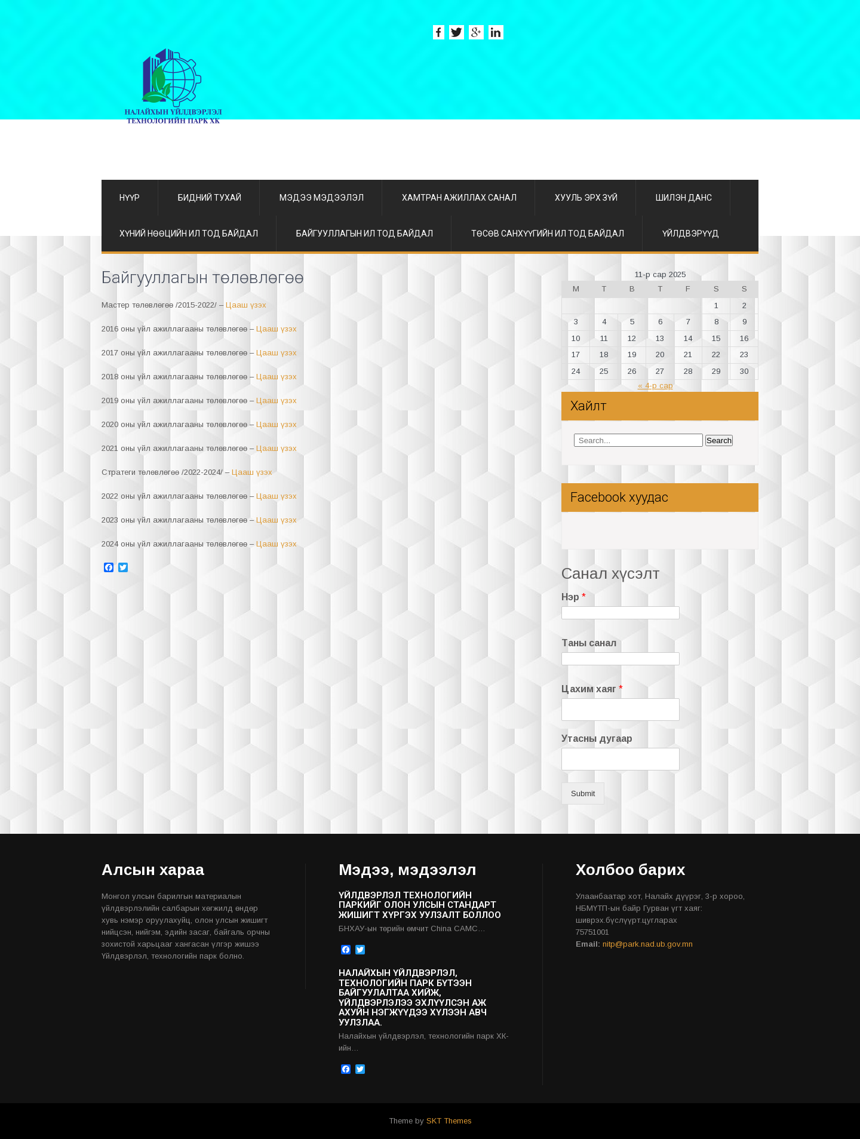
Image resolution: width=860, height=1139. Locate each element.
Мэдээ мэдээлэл (322, 197)
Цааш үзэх (246, 304)
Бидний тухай (209, 197)
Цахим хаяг (592, 689)
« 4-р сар (655, 385)
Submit (583, 793)
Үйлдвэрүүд (690, 233)
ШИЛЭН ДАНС (684, 197)
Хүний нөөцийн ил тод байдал (188, 233)
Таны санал (588, 643)
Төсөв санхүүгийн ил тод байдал (547, 233)
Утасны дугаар (596, 738)
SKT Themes (449, 1120)
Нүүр (129, 197)
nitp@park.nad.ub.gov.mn (648, 944)
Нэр (573, 597)
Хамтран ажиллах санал (459, 197)
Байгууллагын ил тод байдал (364, 233)
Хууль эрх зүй (586, 197)
